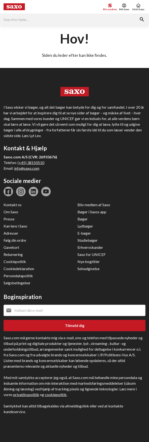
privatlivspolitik (26, 394)
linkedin (33, 191)
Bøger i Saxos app (91, 212)
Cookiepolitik (15, 261)
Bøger (82, 219)
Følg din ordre (15, 240)
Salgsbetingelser (17, 283)
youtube (46, 191)
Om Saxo (11, 212)
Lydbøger (85, 226)
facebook (8, 191)
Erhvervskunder (90, 247)
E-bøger (84, 233)
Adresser (11, 233)
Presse (9, 219)
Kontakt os (13, 204)
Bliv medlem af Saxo (93, 204)
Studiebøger (87, 240)
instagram (21, 191)
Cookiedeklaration (19, 268)
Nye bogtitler (88, 261)
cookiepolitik (56, 394)
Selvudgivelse (88, 268)
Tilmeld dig (74, 325)
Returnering (13, 254)
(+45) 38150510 (31, 162)
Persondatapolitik (18, 275)
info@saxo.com (26, 168)
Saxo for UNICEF (91, 254)
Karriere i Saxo (15, 226)
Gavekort (11, 247)
